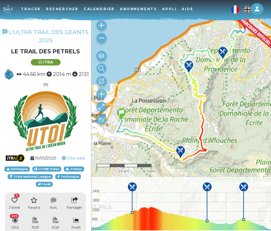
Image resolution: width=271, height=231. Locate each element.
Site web (73, 158)
